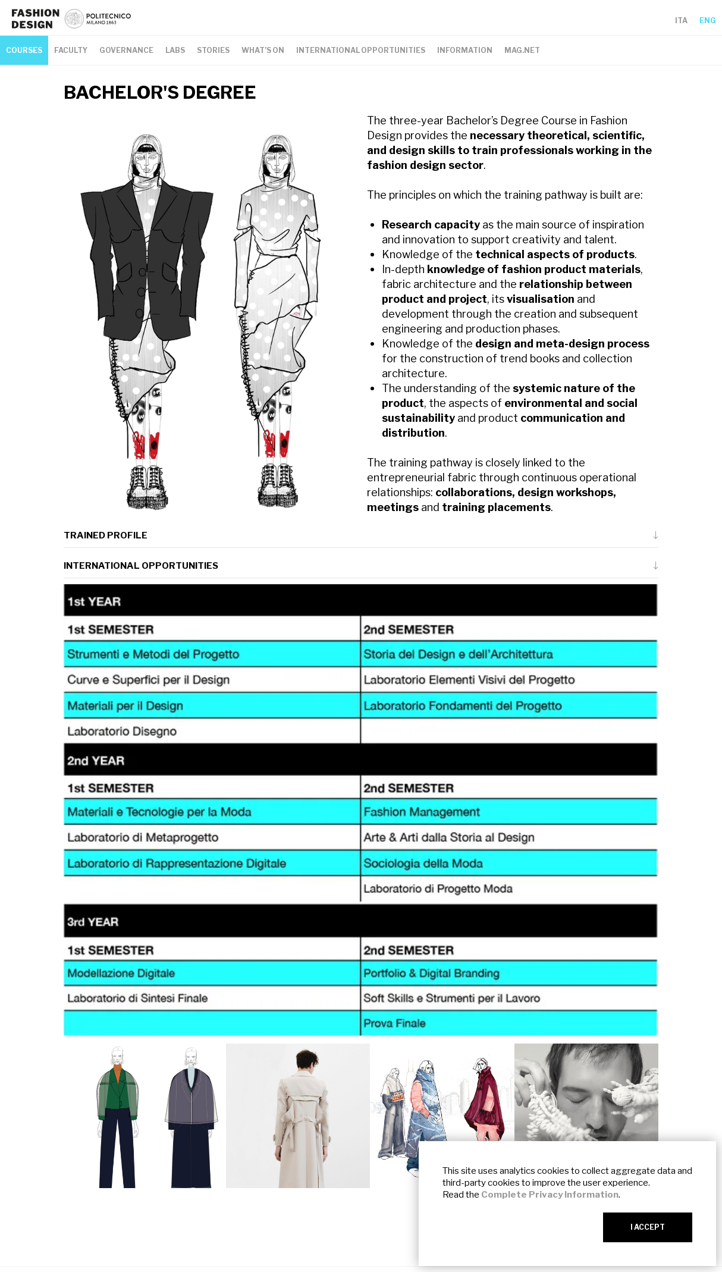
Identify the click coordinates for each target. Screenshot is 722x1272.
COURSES (24, 50)
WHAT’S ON (262, 50)
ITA (681, 20)
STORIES (213, 50)
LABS (175, 50)
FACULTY (70, 50)
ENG (707, 20)
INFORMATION (464, 50)
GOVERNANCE (126, 50)
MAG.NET (522, 50)
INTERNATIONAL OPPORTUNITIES (360, 50)
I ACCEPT (647, 1227)
